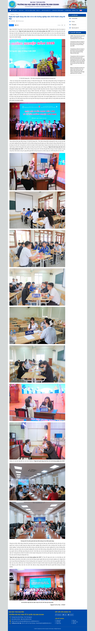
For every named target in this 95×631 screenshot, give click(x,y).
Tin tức (17, 14)
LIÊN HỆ (74, 10)
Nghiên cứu (75, 621)
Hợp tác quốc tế (74, 27)
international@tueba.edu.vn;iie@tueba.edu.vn (29, 621)
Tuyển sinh (58, 623)
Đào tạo (74, 620)
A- (64, 25)
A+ (62, 25)
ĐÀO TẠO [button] (21, 10)
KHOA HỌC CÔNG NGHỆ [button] (57, 10)
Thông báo (72, 24)
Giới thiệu (57, 621)
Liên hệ (74, 623)
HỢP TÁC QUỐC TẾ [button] (46, 10)
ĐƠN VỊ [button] (38, 10)
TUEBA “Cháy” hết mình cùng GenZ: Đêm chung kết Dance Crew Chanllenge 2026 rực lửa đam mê (77, 37)
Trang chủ (12, 14)
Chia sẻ (11, 25)
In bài (16, 25)
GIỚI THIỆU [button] (14, 10)
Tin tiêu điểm (73, 18)
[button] (77, 10)
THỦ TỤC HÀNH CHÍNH (30, 10)
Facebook (58, 614)
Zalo (64, 614)
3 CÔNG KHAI (68, 10)
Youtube (70, 614)
